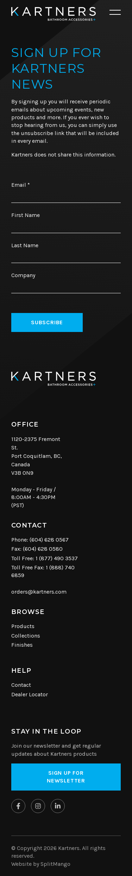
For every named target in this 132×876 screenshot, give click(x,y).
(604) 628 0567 (49, 539)
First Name (25, 215)
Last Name (24, 245)
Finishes (22, 644)
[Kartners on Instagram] (38, 806)
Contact (21, 685)
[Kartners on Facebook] (18, 806)
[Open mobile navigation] (115, 12)
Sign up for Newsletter (66, 776)
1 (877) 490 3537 (57, 558)
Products (22, 626)
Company (23, 275)
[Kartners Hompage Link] (53, 14)
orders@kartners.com (39, 591)
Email (20, 184)
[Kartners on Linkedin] (58, 806)
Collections (25, 635)
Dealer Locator (29, 694)
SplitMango (55, 864)
